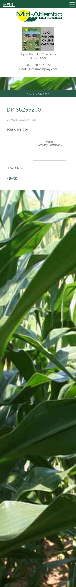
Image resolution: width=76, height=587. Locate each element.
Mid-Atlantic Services (16, 119)
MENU (9, 4)
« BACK (11, 178)
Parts (33, 119)
